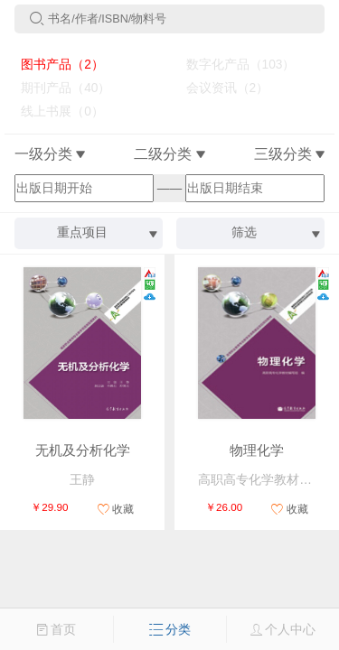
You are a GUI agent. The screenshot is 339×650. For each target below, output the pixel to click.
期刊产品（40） (59, 88)
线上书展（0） (55, 111)
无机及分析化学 (82, 450)
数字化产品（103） (233, 64)
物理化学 (257, 450)
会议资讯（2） (220, 88)
